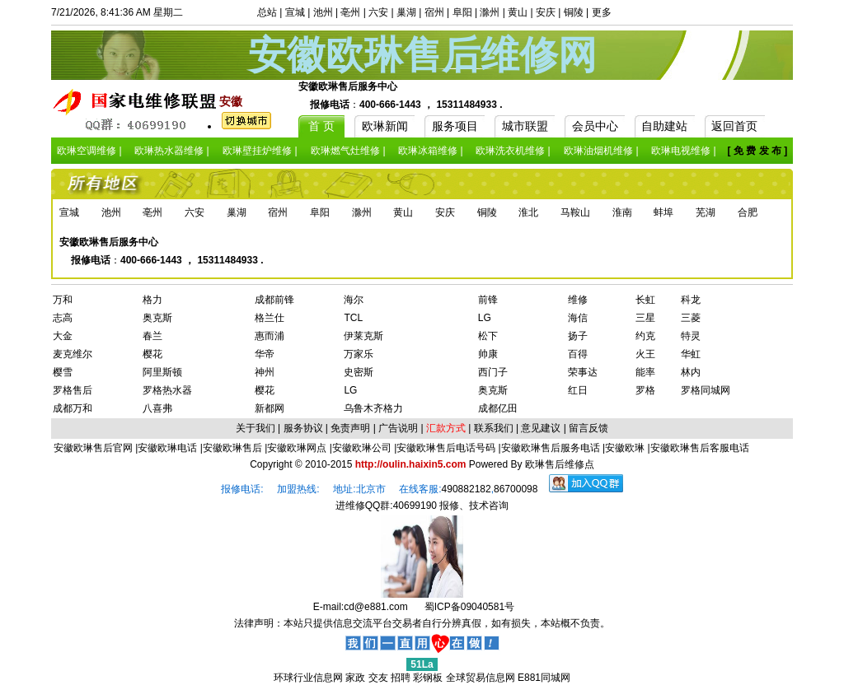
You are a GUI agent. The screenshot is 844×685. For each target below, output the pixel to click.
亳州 (350, 12)
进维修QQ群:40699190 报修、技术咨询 (422, 505)
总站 (267, 12)
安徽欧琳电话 (167, 448)
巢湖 (406, 12)
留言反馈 (588, 428)
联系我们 (493, 428)
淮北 (528, 212)
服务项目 (455, 126)
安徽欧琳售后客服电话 (699, 448)
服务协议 (303, 428)
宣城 (295, 12)
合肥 (747, 212)
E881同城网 (544, 677)
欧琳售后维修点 (559, 464)
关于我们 (255, 428)
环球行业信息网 (308, 677)
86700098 (515, 489)
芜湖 (705, 212)
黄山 (518, 12)
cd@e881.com (376, 607)
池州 (323, 12)
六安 (378, 12)
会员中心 (595, 126)
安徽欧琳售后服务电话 (550, 448)
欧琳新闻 (385, 126)
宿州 (434, 12)
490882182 (466, 489)
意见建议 (540, 428)
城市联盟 (525, 126)
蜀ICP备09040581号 (469, 607)
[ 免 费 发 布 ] (758, 150)
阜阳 (462, 12)
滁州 (489, 12)
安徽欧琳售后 (232, 448)
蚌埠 (663, 212)
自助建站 (664, 126)
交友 (378, 677)
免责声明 (350, 428)
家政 (355, 677)
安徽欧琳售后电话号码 (445, 448)
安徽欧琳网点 (296, 448)
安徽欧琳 (625, 448)
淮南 (622, 212)
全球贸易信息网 (480, 677)
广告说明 (398, 428)
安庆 (546, 12)
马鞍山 (575, 212)
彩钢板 (428, 677)
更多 (602, 12)
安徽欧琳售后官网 (93, 448)
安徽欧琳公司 (362, 448)
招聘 (400, 677)
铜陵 (574, 12)
